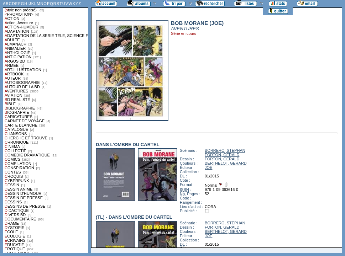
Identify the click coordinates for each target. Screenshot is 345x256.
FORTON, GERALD (222, 155)
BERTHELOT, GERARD (226, 163)
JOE (208, 167)
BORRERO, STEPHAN (225, 150)
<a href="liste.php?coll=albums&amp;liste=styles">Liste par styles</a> (45, 126)
